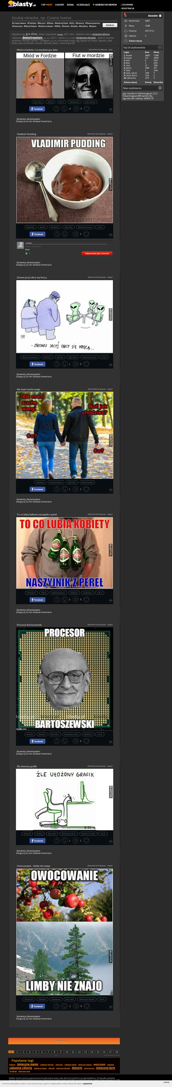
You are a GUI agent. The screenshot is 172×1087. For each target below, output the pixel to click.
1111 (155, 93)
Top (46, 4)
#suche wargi (87, 482)
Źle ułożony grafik (27, 766)
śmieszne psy (89, 1068)
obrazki (60, 34)
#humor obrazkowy (30, 357)
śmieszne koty (105, 1068)
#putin (42, 227)
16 (104, 1052)
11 (73, 1052)
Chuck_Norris (131, 75)
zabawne (110, 1065)
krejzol (129, 58)
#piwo (43, 593)
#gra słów (38, 102)
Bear (128, 63)
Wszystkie (158, 82)
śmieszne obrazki (86, 37)
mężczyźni (99, 1064)
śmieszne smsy (24, 1071)
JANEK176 (149, 98)
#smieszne (31, 593)
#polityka (30, 227)
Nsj (151, 96)
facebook (13, 1071)
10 (67, 1052)
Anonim (129, 55)
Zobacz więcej (135, 41)
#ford (61, 102)
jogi (124, 93)
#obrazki (27, 834)
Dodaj (70, 4)
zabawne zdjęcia (20, 1068)
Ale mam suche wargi (28, 389)
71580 (147, 26)
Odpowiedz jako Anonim (97, 253)
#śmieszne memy (85, 227)
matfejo (139, 98)
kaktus (128, 68)
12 (79, 1052)
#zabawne (88, 593)
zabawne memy (70, 1065)
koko (128, 60)
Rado (128, 70)
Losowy (59, 4)
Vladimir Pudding (26, 134)
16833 (147, 21)
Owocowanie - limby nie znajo (33, 865)
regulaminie (87, 1084)
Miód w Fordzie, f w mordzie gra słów (37, 49)
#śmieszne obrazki (86, 999)
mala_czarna (131, 73)
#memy (30, 734)
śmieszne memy (27, 1064)
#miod (50, 102)
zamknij (166, 1082)
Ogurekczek (129, 98)
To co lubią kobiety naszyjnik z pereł (37, 514)
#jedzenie (55, 227)
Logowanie (127, 5)
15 (98, 1052)
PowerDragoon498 (132, 96)
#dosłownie (74, 102)
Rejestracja (128, 8)
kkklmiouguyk (145, 93)
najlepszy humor (40, 1068)
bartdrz (145, 96)
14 (92, 1052)
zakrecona (131, 78)
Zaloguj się (20, 121)
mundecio (132, 93)
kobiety (12, 1065)
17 (110, 1052)
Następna (60, 1041)
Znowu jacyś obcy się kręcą (32, 277)
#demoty (40, 482)
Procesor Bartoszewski (29, 624)
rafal (128, 65)
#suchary (47, 357)
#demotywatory (58, 593)
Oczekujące (83, 4)
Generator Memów (105, 4)
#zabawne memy (88, 834)
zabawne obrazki (47, 1065)
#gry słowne (90, 102)
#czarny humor (56, 482)
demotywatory (32, 37)
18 (116, 1052)
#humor (42, 734)
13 (85, 1052)
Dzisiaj (148, 82)
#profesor (88, 734)
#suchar (60, 357)
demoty (77, 1068)
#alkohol (74, 593)
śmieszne (59, 1065)
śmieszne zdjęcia (100, 34)
